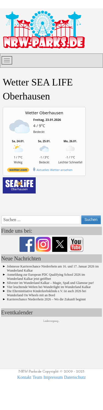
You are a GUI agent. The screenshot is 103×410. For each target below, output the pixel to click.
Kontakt (24, 377)
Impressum (53, 377)
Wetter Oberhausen (44, 112)
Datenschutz (75, 377)
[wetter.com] (18, 171)
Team (37, 377)
